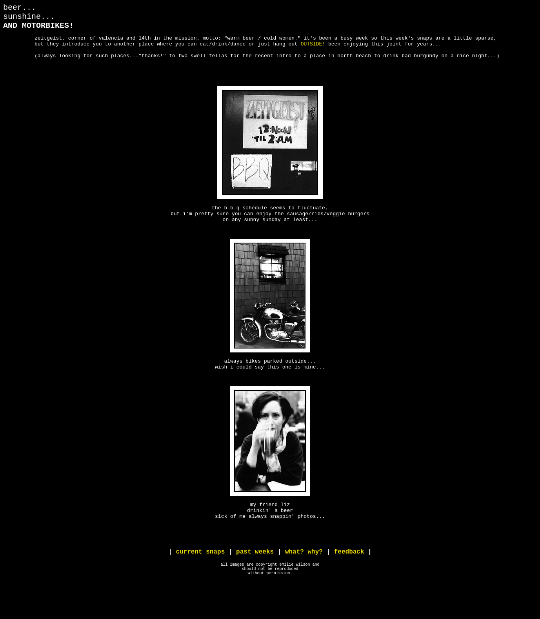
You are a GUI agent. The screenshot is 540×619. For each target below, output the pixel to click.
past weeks (255, 583)
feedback (349, 583)
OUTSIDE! (313, 50)
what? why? (304, 583)
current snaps (200, 583)
